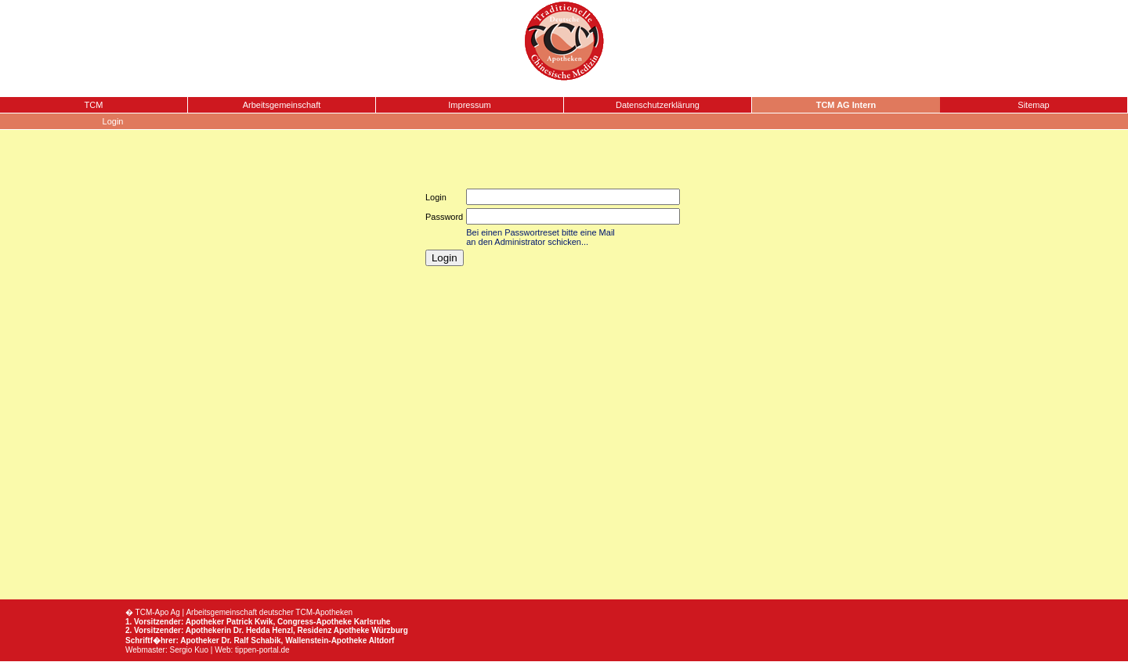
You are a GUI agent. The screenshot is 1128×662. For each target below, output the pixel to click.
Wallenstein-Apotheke (326, 640)
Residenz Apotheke (334, 630)
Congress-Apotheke (314, 621)
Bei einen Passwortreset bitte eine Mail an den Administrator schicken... (540, 237)
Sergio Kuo (189, 650)
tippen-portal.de (262, 650)
